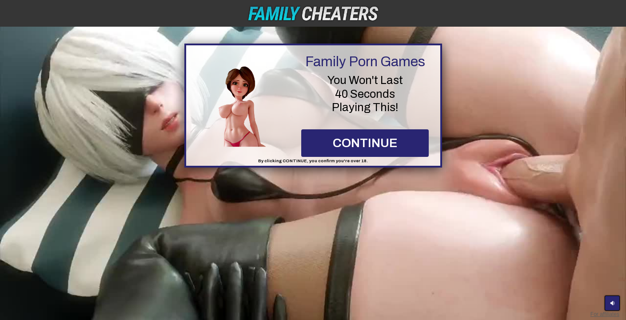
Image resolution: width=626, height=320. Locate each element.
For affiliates (604, 314)
